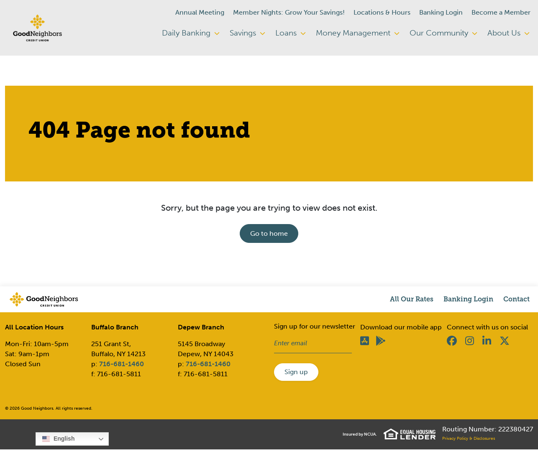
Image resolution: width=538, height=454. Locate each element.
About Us (508, 33)
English (58, 439)
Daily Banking (191, 33)
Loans (290, 33)
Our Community (443, 33)
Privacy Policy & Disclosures (468, 438)
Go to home (269, 233)
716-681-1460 (121, 364)
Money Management (358, 33)
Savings (247, 33)
